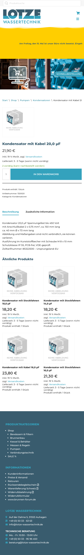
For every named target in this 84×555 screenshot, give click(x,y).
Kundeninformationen (21, 473)
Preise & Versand (17, 477)
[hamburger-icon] (77, 13)
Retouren (13, 481)
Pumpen (25, 100)
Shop (14, 100)
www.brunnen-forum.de (22, 499)
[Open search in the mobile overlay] (42, 3)
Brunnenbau (17, 437)
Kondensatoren (41, 100)
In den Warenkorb (46, 174)
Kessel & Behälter (20, 441)
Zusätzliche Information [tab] (40, 211)
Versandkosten (33, 156)
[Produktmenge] (6, 174)
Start (5, 100)
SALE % (12, 456)
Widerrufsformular (18, 495)
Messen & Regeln (20, 445)
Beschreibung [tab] (10, 211)
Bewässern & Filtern (21, 434)
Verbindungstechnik (22, 452)
